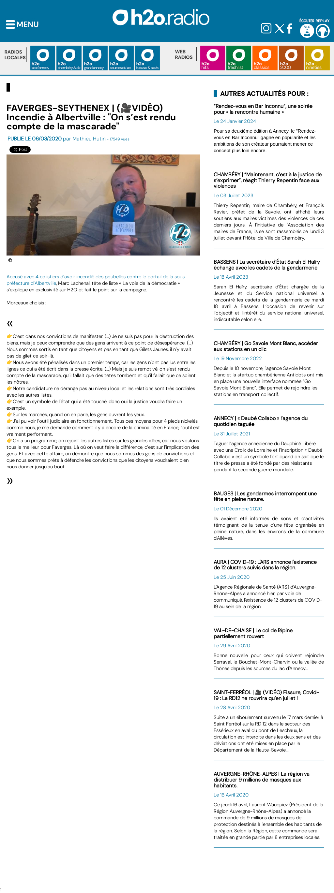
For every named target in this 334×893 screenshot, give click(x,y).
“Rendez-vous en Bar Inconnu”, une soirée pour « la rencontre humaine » (263, 109)
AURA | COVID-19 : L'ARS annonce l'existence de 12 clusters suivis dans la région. (265, 565)
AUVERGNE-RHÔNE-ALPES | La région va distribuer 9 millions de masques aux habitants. (262, 779)
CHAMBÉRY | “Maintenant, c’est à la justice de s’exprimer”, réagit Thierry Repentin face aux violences (268, 180)
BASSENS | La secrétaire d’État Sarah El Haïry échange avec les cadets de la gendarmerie (267, 264)
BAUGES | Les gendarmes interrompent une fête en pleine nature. (265, 496)
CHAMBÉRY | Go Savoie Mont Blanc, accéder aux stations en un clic (266, 346)
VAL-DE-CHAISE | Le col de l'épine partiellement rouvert (253, 633)
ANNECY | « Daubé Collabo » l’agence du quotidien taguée (261, 421)
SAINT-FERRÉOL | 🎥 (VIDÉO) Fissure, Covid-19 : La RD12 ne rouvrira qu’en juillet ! (266, 695)
